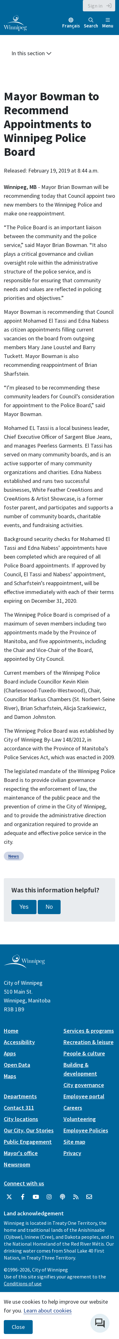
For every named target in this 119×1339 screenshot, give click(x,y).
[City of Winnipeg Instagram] (49, 1197)
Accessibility (19, 1042)
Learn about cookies (47, 1310)
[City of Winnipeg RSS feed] (75, 1197)
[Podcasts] (62, 1197)
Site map (74, 1141)
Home (11, 1030)
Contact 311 (19, 1107)
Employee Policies (85, 1130)
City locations (21, 1119)
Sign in (95, 6)
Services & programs (88, 1030)
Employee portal (83, 1096)
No (49, 907)
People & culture (84, 1053)
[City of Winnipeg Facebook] (22, 1197)
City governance (83, 1085)
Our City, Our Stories (29, 1130)
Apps (10, 1053)
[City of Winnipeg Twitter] (9, 1197)
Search (91, 23)
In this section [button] (31, 53)
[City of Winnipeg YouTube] (35, 1197)
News (13, 856)
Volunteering (79, 1119)
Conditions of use (23, 1283)
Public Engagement (28, 1141)
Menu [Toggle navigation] (107, 23)
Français (71, 26)
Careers (72, 1107)
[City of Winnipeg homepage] (24, 965)
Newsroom (17, 1164)
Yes (24, 907)
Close (18, 1327)
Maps (10, 1076)
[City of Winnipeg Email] (89, 1197)
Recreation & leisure (88, 1042)
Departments (20, 1096)
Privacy (72, 1153)
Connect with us (24, 1183)
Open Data (17, 1064)
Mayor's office (21, 1153)
